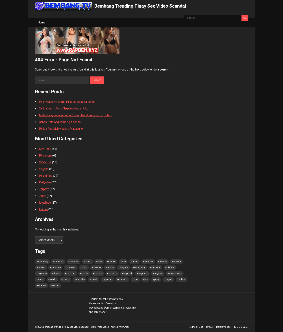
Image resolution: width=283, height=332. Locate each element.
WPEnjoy (124, 327)
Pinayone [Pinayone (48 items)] (97, 273)
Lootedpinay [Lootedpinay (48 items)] (139, 267)
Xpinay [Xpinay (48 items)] (156, 279)
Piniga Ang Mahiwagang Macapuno (61, 128)
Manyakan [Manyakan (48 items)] (155, 267)
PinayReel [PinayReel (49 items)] (127, 273)
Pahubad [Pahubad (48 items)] (56, 273)
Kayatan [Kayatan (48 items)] (110, 267)
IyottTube (45, 202)
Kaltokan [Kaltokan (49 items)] (162, 261)
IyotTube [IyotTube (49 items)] (111, 261)
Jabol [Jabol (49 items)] (123, 261)
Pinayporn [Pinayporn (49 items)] (112, 273)
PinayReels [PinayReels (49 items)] (142, 273)
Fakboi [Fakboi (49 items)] (99, 261)
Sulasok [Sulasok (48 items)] (93, 279)
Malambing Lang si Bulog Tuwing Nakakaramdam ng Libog (75, 115)
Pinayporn (45, 155)
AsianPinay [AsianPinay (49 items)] (42, 261)
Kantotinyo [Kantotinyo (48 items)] (55, 267)
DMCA (209, 327)
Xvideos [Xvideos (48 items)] (181, 279)
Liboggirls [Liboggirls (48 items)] (123, 267)
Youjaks (44, 169)
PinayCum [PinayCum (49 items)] (70, 273)
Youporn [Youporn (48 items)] (55, 285)
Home (41, 22)
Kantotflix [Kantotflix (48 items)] (176, 261)
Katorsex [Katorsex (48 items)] (96, 267)
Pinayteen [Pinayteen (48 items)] (158, 273)
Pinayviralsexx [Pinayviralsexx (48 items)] (174, 273)
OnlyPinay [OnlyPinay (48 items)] (42, 273)
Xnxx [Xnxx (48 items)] (145, 279)
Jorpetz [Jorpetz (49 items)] (134, 261)
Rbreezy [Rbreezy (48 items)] (65, 279)
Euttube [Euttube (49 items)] (87, 261)
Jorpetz (44, 189)
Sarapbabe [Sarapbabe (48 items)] (79, 279)
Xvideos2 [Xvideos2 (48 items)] (41, 285)
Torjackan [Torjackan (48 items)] (107, 279)
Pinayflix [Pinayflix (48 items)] (84, 273)
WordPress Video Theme (104, 327)
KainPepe (45, 149)
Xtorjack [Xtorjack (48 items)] (168, 279)
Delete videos (223, 327)
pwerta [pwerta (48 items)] (40, 279)
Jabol (42, 196)
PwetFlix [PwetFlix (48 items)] (52, 279)
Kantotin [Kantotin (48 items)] (41, 267)
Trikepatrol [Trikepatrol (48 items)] (122, 279)
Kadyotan (45, 182)
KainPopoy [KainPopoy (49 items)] (148, 261)
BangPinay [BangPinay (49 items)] (58, 261)
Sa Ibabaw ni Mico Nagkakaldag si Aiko (63, 108)
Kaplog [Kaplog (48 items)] (83, 267)
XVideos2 (45, 162)
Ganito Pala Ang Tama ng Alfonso (60, 122)
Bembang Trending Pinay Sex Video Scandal (140, 6)
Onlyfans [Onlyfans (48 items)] (169, 267)
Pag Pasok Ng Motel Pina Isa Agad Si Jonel (67, 102)
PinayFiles (45, 175)
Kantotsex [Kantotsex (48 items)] (71, 267)
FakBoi (43, 209)
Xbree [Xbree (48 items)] (135, 279)
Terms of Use (196, 327)
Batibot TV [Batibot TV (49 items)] (73, 261)
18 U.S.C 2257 (241, 327)
